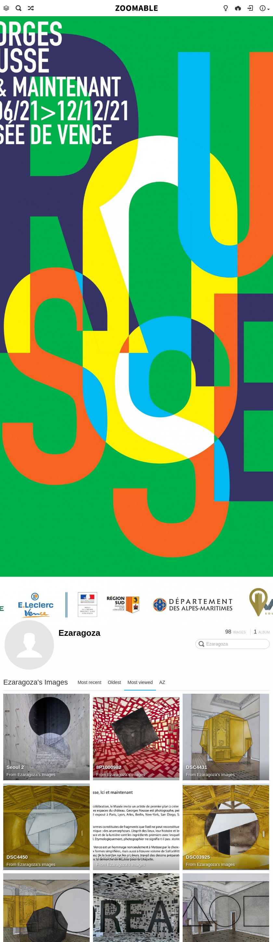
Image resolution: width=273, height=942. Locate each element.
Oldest (114, 682)
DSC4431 (196, 767)
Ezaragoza (79, 633)
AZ (162, 682)
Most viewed (140, 682)
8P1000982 (108, 767)
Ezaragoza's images (37, 774)
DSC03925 (198, 857)
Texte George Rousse (121, 857)
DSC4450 (17, 857)
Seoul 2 (15, 767)
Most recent (89, 682)
